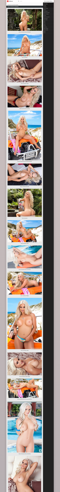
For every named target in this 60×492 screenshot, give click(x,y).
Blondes (45, 15)
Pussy (44, 32)
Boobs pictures (46, 8)
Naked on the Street (46, 12)
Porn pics (45, 6)
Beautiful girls (46, 18)
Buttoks (45, 9)
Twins (44, 22)
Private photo (46, 11)
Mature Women (46, 28)
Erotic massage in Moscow (48, 1)
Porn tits (45, 5)
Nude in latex (45, 19)
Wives (44, 31)
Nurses (45, 25)
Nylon (44, 21)
